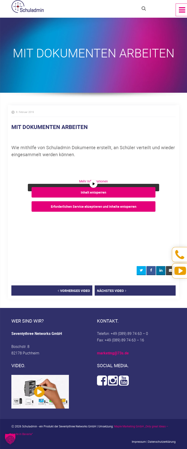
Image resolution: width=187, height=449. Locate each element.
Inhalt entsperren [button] (93, 192)
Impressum (139, 441)
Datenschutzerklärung (162, 441)
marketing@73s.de (113, 353)
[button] (10, 439)
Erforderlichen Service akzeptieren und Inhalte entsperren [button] (93, 206)
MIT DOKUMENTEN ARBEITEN (49, 127)
